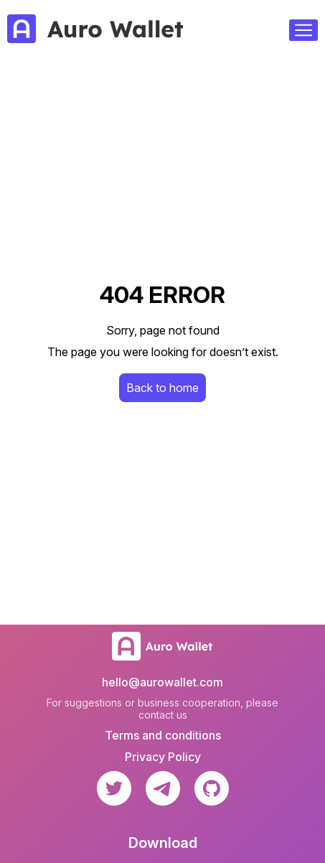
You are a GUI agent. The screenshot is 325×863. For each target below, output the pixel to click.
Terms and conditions (163, 735)
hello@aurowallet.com (162, 682)
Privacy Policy (163, 757)
